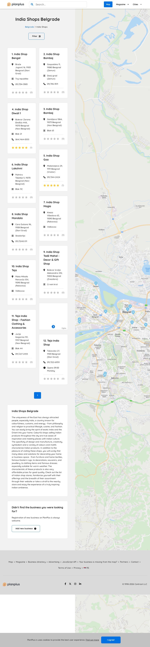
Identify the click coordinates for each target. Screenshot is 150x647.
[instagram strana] (75, 584)
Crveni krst (52, 284)
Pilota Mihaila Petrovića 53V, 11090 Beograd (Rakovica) (22, 281)
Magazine (120, 4)
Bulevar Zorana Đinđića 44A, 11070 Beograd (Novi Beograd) (22, 124)
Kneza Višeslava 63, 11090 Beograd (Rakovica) (54, 217)
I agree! (111, 640)
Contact (135, 562)
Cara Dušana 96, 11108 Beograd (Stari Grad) (23, 227)
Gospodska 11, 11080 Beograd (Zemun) (54, 67)
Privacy (77, 568)
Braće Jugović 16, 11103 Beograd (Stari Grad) (23, 69)
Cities (135, 4)
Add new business (26, 528)
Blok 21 (18, 134)
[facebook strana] (65, 584)
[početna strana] (11, 585)
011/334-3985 (21, 84)
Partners (124, 562)
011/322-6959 (53, 362)
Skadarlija (20, 235)
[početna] (15, 4)
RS (86, 568)
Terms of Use (64, 568)
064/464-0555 (22, 139)
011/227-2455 (21, 354)
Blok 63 (50, 130)
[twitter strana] (70, 584)
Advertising (54, 562)
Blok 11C (19, 189)
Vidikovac (51, 227)
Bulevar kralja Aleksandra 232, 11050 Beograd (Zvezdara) (54, 274)
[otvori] (53, 327)
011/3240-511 (21, 241)
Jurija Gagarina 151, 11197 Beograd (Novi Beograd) (22, 338)
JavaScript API (69, 562)
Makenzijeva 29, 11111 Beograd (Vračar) (55, 169)
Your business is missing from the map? (98, 562)
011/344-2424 (53, 177)
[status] (22, 92)
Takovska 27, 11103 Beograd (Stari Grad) (53, 354)
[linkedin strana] (80, 584)
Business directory (37, 562)
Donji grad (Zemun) (52, 77)
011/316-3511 (52, 84)
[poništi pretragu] (84, 4)
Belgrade (29, 27)
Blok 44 (19, 348)
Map (108, 4)
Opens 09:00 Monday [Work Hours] (53, 369)
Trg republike (21, 78)
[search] (32, 4)
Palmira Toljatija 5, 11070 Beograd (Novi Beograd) (22, 179)
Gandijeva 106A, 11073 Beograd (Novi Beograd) (54, 122)
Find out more (92, 640)
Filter (36, 36)
